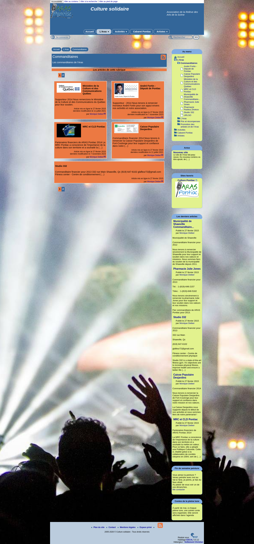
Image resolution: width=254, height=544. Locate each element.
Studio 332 (189, 112)
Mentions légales (127, 527)
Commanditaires (80, 49)
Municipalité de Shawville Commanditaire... (192, 96)
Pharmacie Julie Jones (187, 268)
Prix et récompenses (190, 121)
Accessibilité (56, 1)
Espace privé (144, 527)
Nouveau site (180, 152)
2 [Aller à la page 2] (63, 75)
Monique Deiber (96, 114)
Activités (120, 31)
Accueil (90, 31)
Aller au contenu (71, 1)
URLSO (187, 115)
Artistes (162, 31)
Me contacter (179, 489)
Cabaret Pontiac (141, 31)
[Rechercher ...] (180, 37)
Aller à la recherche (88, 1)
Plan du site (98, 527)
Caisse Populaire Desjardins (192, 75)
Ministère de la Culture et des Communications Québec (192, 83)
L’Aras (103, 31)
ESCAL (189, 540)
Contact (111, 527)
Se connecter (62, 37)
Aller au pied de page (108, 1)
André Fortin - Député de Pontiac (190, 68)
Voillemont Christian (193, 542)
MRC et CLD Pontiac (190, 90)
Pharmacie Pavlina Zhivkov (191, 108)
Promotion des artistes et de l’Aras (190, 125)
